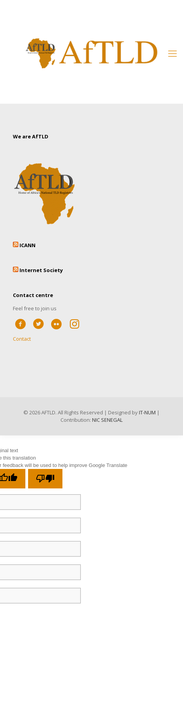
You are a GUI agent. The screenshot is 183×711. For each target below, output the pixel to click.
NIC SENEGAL (107, 419)
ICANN (28, 245)
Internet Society (41, 270)
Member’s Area (92, 12)
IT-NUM (147, 412)
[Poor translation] (45, 478)
